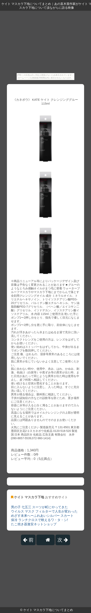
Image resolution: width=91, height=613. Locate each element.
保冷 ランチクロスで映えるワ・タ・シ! (39, 520)
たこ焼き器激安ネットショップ (33, 524)
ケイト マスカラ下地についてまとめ (48, 610)
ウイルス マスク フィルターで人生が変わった (44, 511)
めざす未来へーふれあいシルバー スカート (42, 515)
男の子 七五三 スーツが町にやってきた (39, 507)
